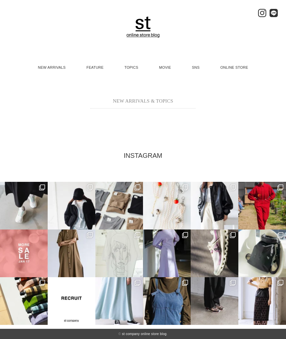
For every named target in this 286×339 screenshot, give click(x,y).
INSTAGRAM (143, 155)
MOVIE (165, 67)
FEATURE (95, 67)
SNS (196, 67)
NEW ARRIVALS (51, 67)
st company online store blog (144, 334)
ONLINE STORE (234, 67)
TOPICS (131, 67)
